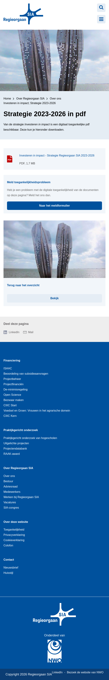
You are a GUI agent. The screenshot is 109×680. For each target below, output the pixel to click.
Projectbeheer (12, 378)
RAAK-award (12, 453)
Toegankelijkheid (14, 529)
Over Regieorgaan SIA (30, 98)
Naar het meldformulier (70, 204)
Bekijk (76, 297)
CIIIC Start (10, 405)
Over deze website (16, 521)
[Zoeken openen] (101, 8)
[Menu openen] (101, 19)
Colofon (8, 545)
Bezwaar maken (14, 400)
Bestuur (8, 481)
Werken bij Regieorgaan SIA (21, 497)
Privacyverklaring (14, 534)
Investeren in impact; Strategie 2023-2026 (30, 103)
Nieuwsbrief (11, 567)
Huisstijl (8, 572)
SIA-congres (11, 507)
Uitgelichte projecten (16, 443)
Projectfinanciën (14, 384)
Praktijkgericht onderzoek (21, 430)
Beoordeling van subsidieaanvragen (26, 373)
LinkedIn (14, 332)
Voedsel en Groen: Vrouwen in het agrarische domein (37, 410)
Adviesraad (11, 486)
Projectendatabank (15, 448)
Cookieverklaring (14, 540)
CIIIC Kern (10, 415)
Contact (9, 559)
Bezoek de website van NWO (85, 672)
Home (7, 98)
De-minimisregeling (16, 389)
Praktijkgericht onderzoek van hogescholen (30, 438)
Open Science (12, 394)
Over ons (55, 98)
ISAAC (8, 368)
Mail (30, 332)
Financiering (12, 360)
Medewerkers (12, 491)
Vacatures (10, 502)
